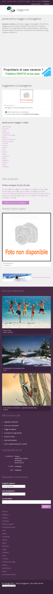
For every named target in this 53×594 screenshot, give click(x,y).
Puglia (4, 158)
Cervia (31, 191)
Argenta (16, 194)
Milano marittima (28, 194)
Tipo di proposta (9, 491)
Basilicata (5, 160)
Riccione (5, 191)
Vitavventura (9, 105)
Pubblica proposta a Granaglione (15, 203)
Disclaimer (18, 460)
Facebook (2, 590)
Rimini (13, 189)
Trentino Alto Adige (8, 135)
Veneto (4, 137)
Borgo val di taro (26, 196)
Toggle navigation (4, 10)
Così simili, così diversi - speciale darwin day (20, 408)
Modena (47, 194)
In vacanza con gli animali (13, 433)
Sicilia (4, 164)
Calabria (5, 162)
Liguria (4, 131)
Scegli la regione (9, 483)
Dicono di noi (19, 463)
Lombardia (6, 133)
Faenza (39, 191)
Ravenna (22, 189)
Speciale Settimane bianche (26, 277)
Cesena (11, 198)
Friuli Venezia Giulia (8, 139)
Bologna (5, 189)
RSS (17, 590)
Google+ (7, 590)
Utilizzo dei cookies (21, 458)
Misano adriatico (11, 196)
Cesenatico (40, 189)
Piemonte (5, 129)
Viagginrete (23, 10)
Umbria (4, 146)
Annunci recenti (9, 437)
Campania (5, 156)
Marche (4, 148)
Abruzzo (5, 152)
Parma (13, 191)
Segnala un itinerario (11, 422)
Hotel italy (7, 330)
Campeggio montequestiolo (14, 368)
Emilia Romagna (7, 141)
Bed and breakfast (10, 440)
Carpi (39, 194)
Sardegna (5, 167)
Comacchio (6, 194)
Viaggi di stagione (10, 429)
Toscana (5, 143)
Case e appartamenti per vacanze (15, 444)
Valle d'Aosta (6, 127)
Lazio (4, 150)
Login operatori (35, 4)
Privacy (17, 456)
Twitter (12, 590)
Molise (4, 154)
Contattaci (46, 4)
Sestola (37, 196)
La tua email (7, 499)
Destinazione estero (9, 574)
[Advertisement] (26, 50)
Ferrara (30, 189)
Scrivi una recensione (11, 426)
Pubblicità (18, 470)
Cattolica (22, 191)
